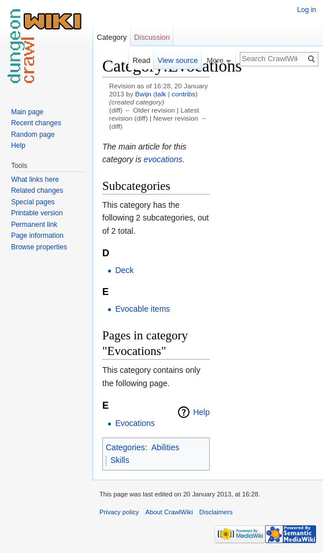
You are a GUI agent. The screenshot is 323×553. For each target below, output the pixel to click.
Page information (37, 235)
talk (160, 94)
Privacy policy (119, 512)
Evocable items (142, 308)
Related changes (37, 190)
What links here (35, 179)
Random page (32, 134)
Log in (306, 10)
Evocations (134, 423)
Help (201, 412)
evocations (163, 159)
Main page (27, 112)
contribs (183, 94)
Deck (124, 270)
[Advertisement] (267, 228)
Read (141, 60)
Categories (125, 447)
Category (111, 37)
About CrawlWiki (169, 512)
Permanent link (34, 225)
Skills (119, 460)
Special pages (32, 202)
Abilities (165, 447)
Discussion (152, 37)
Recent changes (36, 123)
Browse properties (39, 247)
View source (178, 60)
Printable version (36, 213)
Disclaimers (216, 512)
